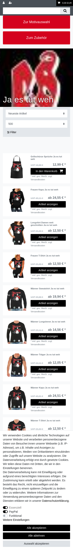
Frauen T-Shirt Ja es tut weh (45, 255)
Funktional (15, 515)
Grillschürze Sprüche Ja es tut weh (46, 157)
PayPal (13, 511)
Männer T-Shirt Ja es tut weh (45, 420)
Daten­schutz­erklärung (55, 500)
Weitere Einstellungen (16, 519)
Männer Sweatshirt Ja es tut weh (47, 288)
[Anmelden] (4, 3)
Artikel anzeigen (48, 204)
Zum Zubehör (36, 38)
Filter (11, 132)
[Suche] (65, 10)
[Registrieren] (10, 3)
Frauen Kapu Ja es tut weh (44, 189)
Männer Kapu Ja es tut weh (45, 387)
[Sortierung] (36, 113)
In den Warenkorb (49, 171)
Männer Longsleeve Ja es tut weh (48, 321)
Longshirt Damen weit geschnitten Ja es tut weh (44, 223)
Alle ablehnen (36, 535)
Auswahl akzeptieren (36, 543)
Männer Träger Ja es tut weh (45, 354)
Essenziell (15, 507)
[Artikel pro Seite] (36, 124)
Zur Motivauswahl (36, 22)
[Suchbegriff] (31, 10)
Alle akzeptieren (36, 527)
